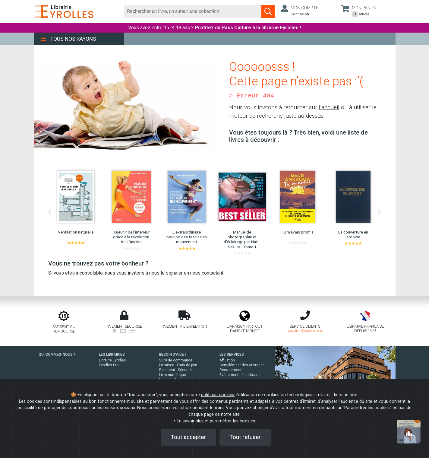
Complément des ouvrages (242, 365)
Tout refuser (245, 437)
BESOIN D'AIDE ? (173, 354)
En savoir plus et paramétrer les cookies (216, 421)
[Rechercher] (193, 11)
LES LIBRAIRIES (112, 354)
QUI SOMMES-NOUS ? (57, 354)
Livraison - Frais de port (178, 365)
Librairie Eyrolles (112, 360)
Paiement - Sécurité (175, 370)
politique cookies (217, 394)
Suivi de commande (175, 360)
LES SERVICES (231, 354)
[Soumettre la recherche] (268, 11)
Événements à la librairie (239, 375)
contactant (212, 273)
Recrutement (230, 370)
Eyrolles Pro (108, 365)
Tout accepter (188, 437)
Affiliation (227, 360)
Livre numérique (172, 375)
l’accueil (329, 107)
